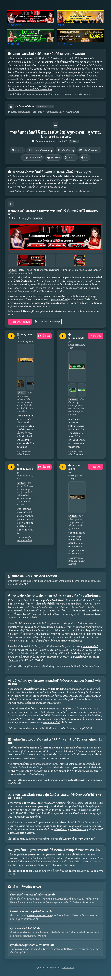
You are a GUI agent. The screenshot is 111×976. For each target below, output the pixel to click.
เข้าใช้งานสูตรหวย (88, 79)
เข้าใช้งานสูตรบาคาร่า (19, 89)
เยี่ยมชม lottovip (20, 321)
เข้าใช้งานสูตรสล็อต (41, 89)
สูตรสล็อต (50, 82)
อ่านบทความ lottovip (47, 321)
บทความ (70, 157)
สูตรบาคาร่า (33, 82)
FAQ (84, 157)
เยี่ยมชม (44, 336)
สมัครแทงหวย (15, 58)
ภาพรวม (17, 150)
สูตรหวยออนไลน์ (32, 157)
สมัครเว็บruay (66, 150)
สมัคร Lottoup (40, 72)
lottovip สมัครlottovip (40, 150)
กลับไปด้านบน (68, 967)
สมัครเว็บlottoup (89, 150)
